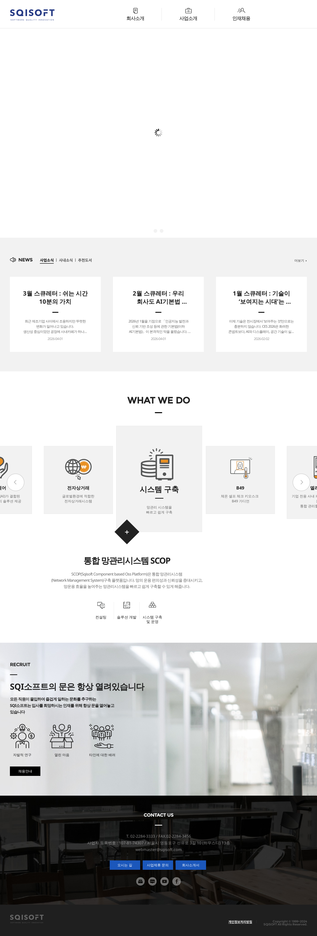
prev (15, 482)
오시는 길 (124, 865)
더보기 (299, 260)
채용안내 (25, 771)
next (301, 482)
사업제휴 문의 (158, 865)
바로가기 (126, 531)
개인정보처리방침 (240, 921)
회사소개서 (190, 865)
